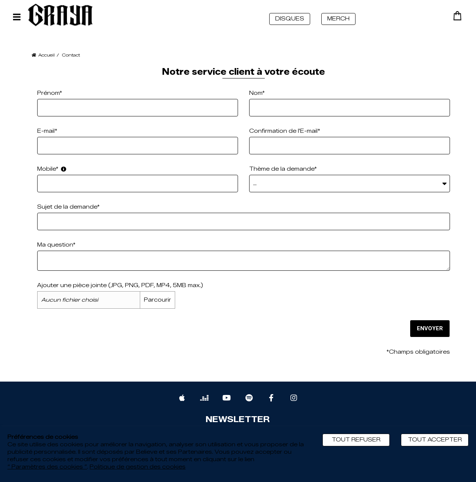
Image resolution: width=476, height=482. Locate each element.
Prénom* (49, 93)
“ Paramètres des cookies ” (47, 467)
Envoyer (429, 328)
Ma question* (56, 245)
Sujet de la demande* (68, 207)
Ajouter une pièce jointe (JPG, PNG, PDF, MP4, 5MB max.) (120, 285)
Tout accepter (435, 440)
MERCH (338, 19)
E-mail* (47, 131)
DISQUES (289, 19)
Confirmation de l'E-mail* (284, 131)
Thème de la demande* (283, 169)
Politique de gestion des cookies (138, 467)
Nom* (257, 93)
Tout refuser (356, 440)
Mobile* (51, 169)
